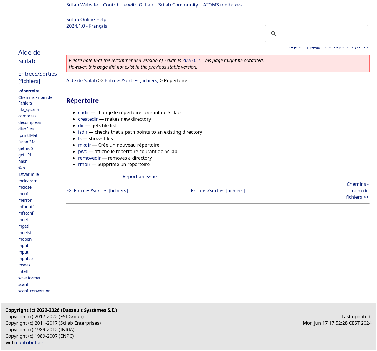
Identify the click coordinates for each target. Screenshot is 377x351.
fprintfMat (27, 135)
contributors (30, 342)
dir (81, 125)
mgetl (23, 226)
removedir (89, 158)
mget (23, 219)
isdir (82, 132)
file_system (28, 109)
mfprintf (26, 206)
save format (29, 278)
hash (22, 161)
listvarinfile (28, 174)
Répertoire (28, 91)
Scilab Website (82, 4)
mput (23, 245)
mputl (23, 252)
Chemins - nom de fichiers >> (357, 190)
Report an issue (140, 176)
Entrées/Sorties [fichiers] (37, 77)
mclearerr (27, 180)
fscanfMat (27, 142)
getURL (25, 155)
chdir (83, 112)
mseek (24, 265)
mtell (23, 271)
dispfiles (26, 129)
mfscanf (25, 213)
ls (80, 138)
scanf (23, 284)
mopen (25, 239)
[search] (316, 33)
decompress (29, 122)
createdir (88, 119)
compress (27, 116)
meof (23, 193)
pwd (82, 151)
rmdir (84, 164)
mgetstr (25, 232)
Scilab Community (178, 4)
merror (25, 200)
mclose (25, 187)
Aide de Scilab (29, 56)
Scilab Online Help (86, 19)
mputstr (25, 258)
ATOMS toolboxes (222, 4)
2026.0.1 (191, 60)
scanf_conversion (34, 291)
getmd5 (25, 148)
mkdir (84, 145)
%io (21, 167)
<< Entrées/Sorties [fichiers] (97, 190)
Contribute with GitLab (128, 4)
